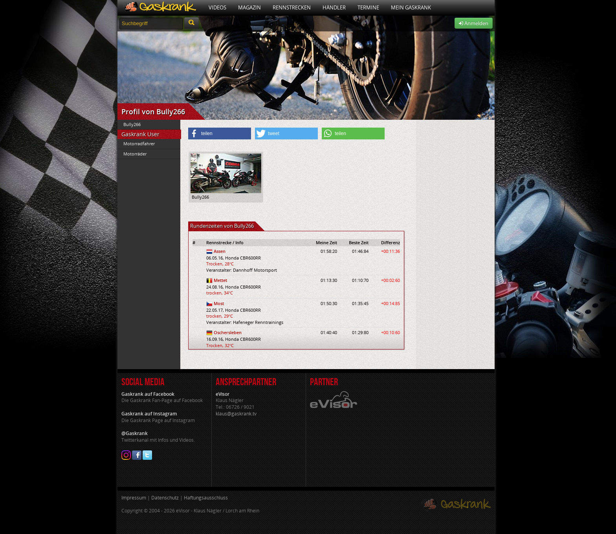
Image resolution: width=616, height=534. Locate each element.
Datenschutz (165, 497)
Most (219, 303)
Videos (217, 7)
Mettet (220, 280)
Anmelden (473, 23)
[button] (219, 133)
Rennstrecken (292, 7)
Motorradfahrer (139, 143)
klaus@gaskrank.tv (236, 413)
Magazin (249, 7)
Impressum (133, 497)
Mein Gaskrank (411, 7)
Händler (334, 7)
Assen (220, 251)
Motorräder (135, 154)
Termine (368, 7)
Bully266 (132, 124)
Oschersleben (228, 332)
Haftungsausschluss (206, 497)
